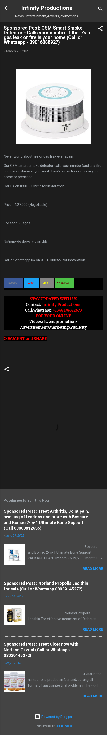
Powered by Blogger (53, 717)
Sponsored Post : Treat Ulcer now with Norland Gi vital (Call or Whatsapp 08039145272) (41, 650)
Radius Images (64, 725)
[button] (100, 29)
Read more (93, 569)
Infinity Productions (46, 8)
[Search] (100, 9)
